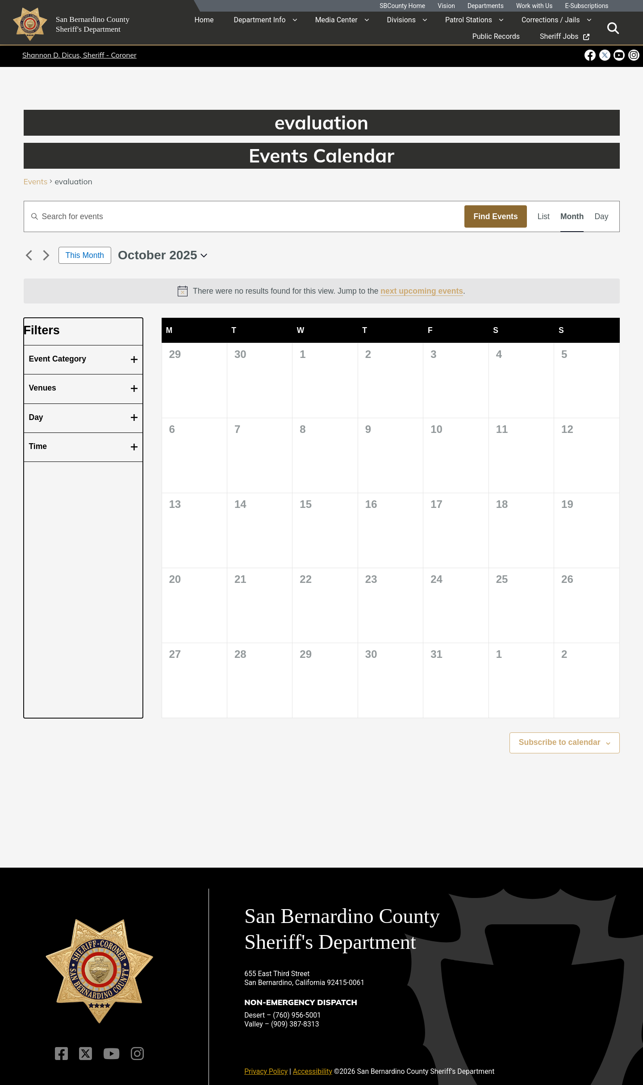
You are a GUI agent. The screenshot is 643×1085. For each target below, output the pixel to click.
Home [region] (203, 20)
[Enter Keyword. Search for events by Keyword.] (244, 216)
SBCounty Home (402, 6)
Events (36, 182)
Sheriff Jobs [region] (564, 36)
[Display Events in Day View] (601, 216)
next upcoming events (421, 291)
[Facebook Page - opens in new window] (591, 55)
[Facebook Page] (63, 1047)
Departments (486, 6)
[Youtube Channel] (111, 1047)
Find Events (495, 216)
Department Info (259, 20)
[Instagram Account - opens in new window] (632, 55)
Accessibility (312, 1065)
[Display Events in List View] (544, 216)
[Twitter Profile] (86, 1047)
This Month (85, 255)
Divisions (401, 20)
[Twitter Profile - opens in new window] (604, 55)
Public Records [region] (496, 36)
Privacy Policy (266, 1065)
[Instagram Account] (136, 1047)
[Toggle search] (613, 27)
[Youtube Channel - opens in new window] (619, 55)
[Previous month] (29, 255)
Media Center (336, 20)
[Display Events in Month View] (572, 216)
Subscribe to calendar (560, 742)
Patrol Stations (468, 20)
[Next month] (46, 255)
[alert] (322, 291)
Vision (446, 6)
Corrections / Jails (551, 20)
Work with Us (534, 6)
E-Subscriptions (586, 6)
